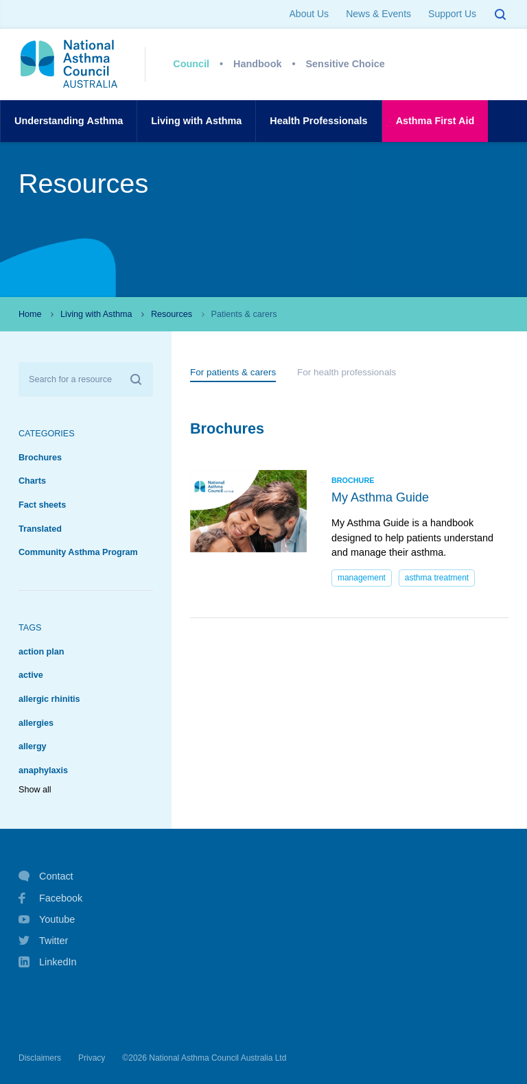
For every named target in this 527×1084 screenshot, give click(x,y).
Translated (40, 529)
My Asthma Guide (380, 497)
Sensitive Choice (345, 63)
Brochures (40, 457)
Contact (46, 876)
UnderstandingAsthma (68, 121)
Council (191, 63)
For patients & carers (233, 372)
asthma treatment (437, 577)
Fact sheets (42, 505)
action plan (41, 652)
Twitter (43, 940)
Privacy (91, 1058)
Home (30, 314)
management (362, 577)
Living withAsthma (196, 121)
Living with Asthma (96, 314)
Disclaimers (40, 1058)
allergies (36, 723)
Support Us (452, 13)
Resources (171, 314)
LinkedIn (47, 963)
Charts (32, 481)
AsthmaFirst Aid (435, 121)
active (31, 675)
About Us (309, 13)
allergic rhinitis (49, 699)
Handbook (257, 63)
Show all (35, 789)
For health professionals (346, 372)
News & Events (378, 13)
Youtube (47, 919)
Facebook (50, 898)
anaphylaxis (43, 770)
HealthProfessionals (318, 121)
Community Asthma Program (78, 552)
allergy (33, 746)
